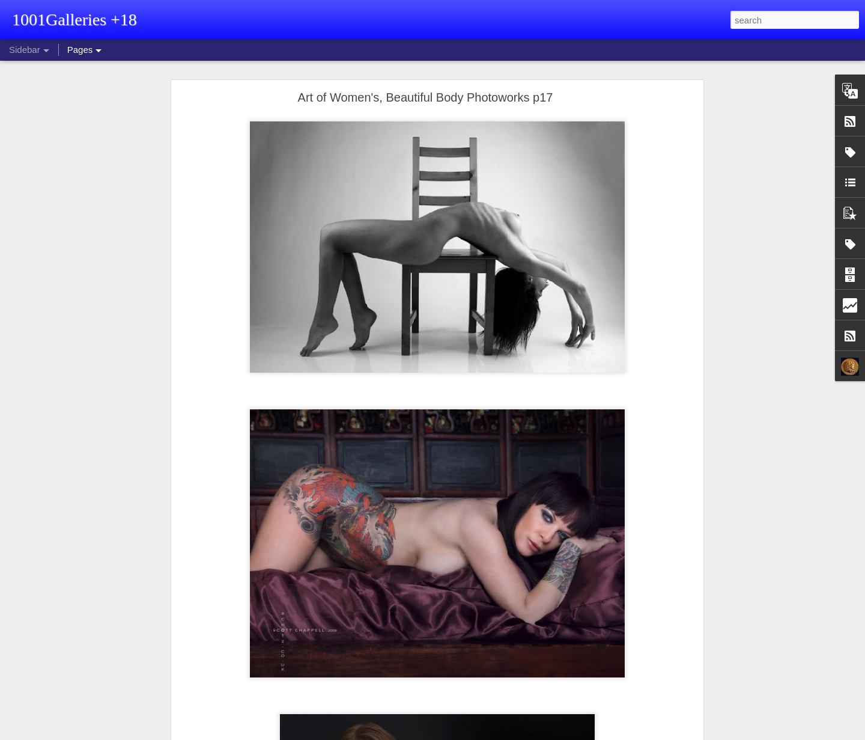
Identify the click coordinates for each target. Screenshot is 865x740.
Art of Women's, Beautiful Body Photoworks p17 (425, 97)
